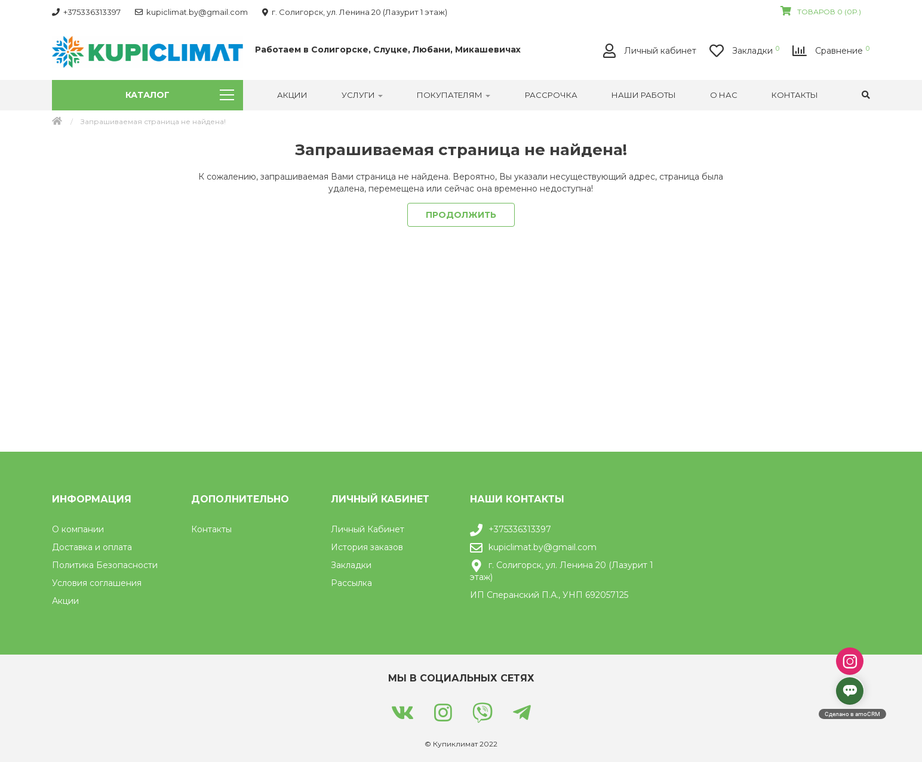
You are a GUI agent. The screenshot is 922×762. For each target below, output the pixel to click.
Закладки (351, 565)
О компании (78, 529)
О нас (723, 95)
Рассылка (351, 583)
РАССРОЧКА (551, 95)
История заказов (367, 547)
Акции (292, 95)
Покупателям (453, 95)
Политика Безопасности (105, 565)
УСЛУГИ (362, 95)
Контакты (795, 95)
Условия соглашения (97, 583)
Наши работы (643, 95)
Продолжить (461, 214)
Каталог (179, 95)
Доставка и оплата (92, 547)
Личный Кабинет (367, 529)
